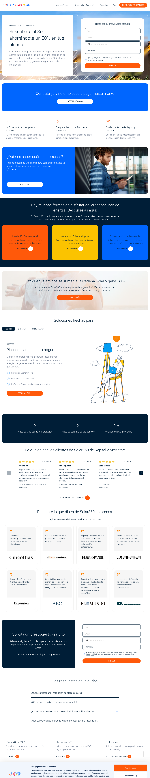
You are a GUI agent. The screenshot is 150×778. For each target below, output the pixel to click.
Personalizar (130, 761)
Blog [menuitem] (114, 5)
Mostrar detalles (37, 773)
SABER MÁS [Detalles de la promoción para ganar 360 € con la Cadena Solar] (75, 297)
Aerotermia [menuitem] (79, 5)
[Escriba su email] (113, 38)
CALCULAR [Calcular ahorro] (24, 184)
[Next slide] (141, 473)
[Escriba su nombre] (113, 31)
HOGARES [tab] (8, 329)
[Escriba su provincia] (113, 51)
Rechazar (130, 769)
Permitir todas (130, 753)
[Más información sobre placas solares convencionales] (25, 248)
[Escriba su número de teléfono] (113, 44)
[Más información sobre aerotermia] (125, 248)
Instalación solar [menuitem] (63, 5)
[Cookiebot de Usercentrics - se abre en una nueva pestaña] (15, 773)
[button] (113, 58)
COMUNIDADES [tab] (37, 329)
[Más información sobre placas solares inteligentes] (75, 248)
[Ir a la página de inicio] (16, 5)
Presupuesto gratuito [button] (133, 5)
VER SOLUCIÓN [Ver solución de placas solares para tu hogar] (24, 393)
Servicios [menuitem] (104, 5)
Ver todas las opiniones (72, 498)
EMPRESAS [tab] (22, 329)
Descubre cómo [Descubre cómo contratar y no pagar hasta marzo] (75, 101)
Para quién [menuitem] (90, 5)
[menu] (64, 5)
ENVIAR (112, 66)
